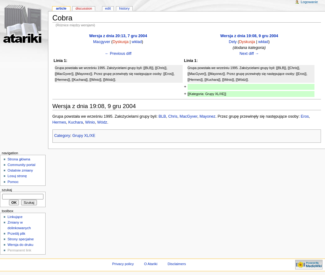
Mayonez (207, 116)
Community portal (21, 165)
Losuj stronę (17, 176)
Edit (108, 8)
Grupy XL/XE (83, 135)
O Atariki (150, 264)
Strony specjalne (20, 239)
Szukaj (7, 190)
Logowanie (309, 2)
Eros (305, 116)
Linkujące (14, 217)
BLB (162, 116)
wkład (137, 42)
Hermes (59, 122)
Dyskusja (120, 42)
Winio (90, 122)
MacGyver (188, 116)
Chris (172, 116)
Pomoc (13, 182)
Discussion (83, 8)
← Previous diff (118, 53)
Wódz (102, 122)
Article (61, 8)
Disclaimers (176, 264)
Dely (233, 42)
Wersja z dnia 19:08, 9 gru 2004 (249, 36)
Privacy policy (123, 264)
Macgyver (101, 42)
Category (62, 135)
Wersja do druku (20, 245)
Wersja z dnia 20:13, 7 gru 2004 (118, 36)
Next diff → (249, 53)
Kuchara (75, 122)
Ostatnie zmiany (20, 170)
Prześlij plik (16, 233)
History (124, 8)
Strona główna (18, 159)
